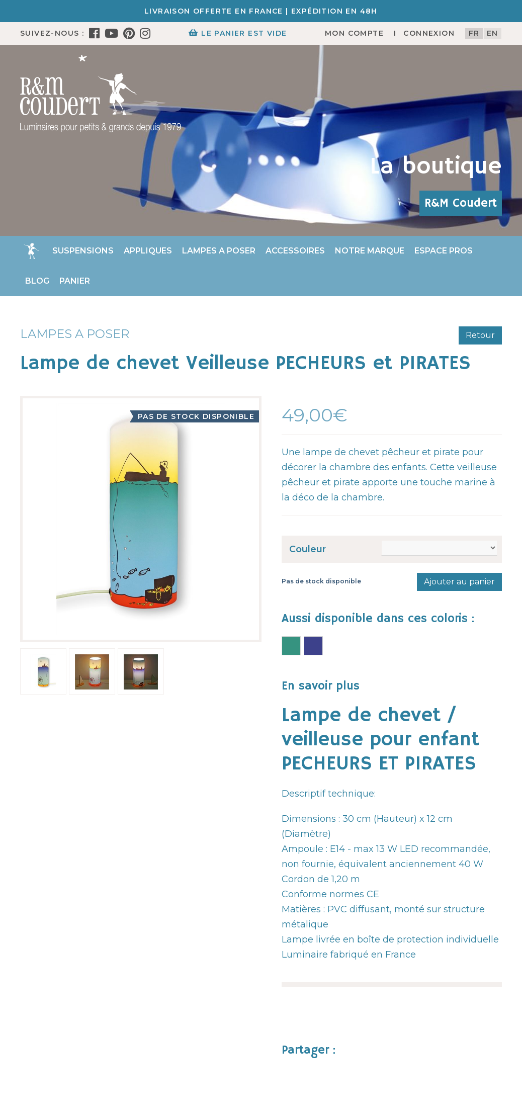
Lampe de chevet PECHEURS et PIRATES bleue (313, 645)
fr (474, 33)
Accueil (31, 251)
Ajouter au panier (459, 581)
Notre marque (369, 250)
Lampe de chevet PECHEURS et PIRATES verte (291, 645)
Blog (37, 281)
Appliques (148, 250)
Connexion (429, 33)
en (492, 33)
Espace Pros (443, 250)
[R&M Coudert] (100, 93)
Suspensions (83, 250)
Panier (74, 281)
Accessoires (295, 250)
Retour (480, 335)
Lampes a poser (218, 250)
